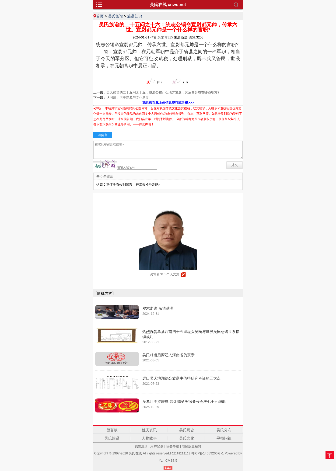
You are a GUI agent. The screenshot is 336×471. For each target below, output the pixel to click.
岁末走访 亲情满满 (157, 308)
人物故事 (149, 438)
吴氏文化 (186, 438)
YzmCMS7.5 (168, 460)
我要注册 (141, 446)
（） (155, 81)
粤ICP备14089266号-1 (207, 453)
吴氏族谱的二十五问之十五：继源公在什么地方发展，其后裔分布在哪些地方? (162, 92)
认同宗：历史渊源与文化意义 (127, 97)
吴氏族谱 (115, 16)
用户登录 (156, 446)
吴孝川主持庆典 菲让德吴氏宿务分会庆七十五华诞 (183, 402)
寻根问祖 (224, 438)
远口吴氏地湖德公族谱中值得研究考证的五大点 (181, 378)
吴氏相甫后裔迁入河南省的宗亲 (168, 355)
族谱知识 (134, 16)
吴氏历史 (186, 430)
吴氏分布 (224, 430)
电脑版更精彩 (191, 446)
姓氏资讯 (149, 430)
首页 (100, 16)
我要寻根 (172, 446)
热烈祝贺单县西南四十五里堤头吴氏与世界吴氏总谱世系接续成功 (190, 334)
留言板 (112, 430)
